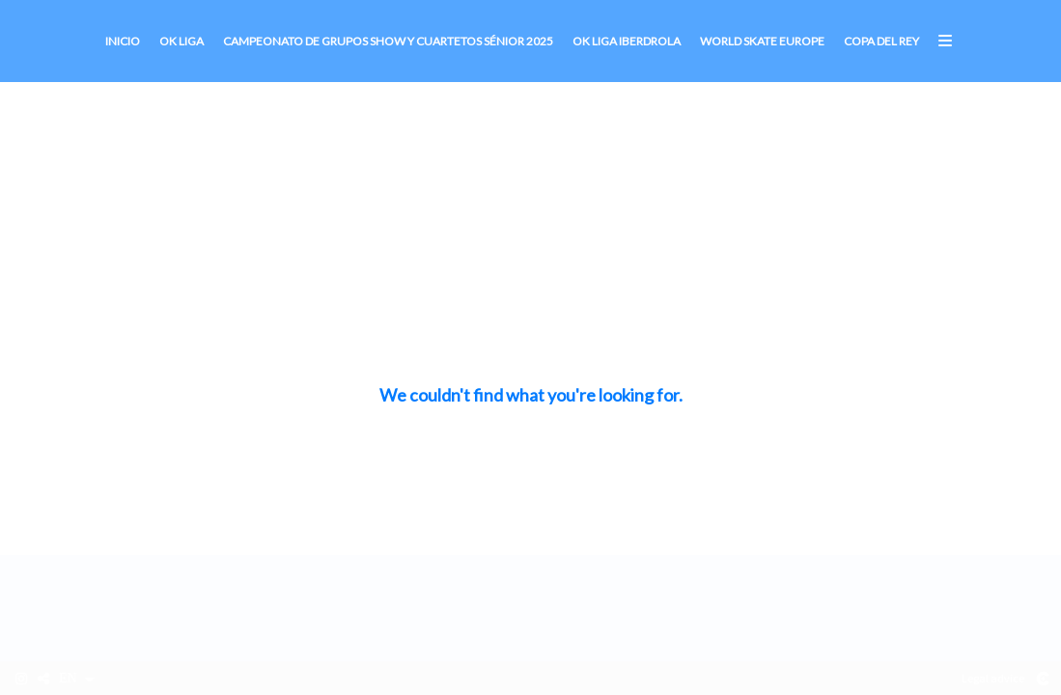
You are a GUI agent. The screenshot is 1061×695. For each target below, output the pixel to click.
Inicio (122, 41)
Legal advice (993, 678)
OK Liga (181, 41)
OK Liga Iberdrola (626, 41)
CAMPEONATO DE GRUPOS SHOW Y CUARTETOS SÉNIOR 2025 (388, 41)
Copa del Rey (881, 41)
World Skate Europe (762, 41)
